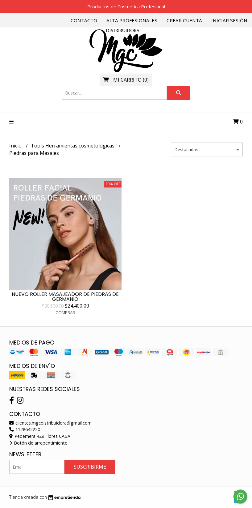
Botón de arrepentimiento (38, 443)
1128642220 (24, 429)
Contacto (84, 20)
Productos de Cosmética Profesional (126, 6)
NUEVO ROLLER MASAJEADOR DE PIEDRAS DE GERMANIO (65, 297)
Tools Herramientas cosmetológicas (73, 145)
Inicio (16, 145)
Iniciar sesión (229, 20)
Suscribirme (90, 466)
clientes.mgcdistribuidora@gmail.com (50, 423)
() (126, 79)
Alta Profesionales (131, 20)
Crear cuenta (184, 20)
